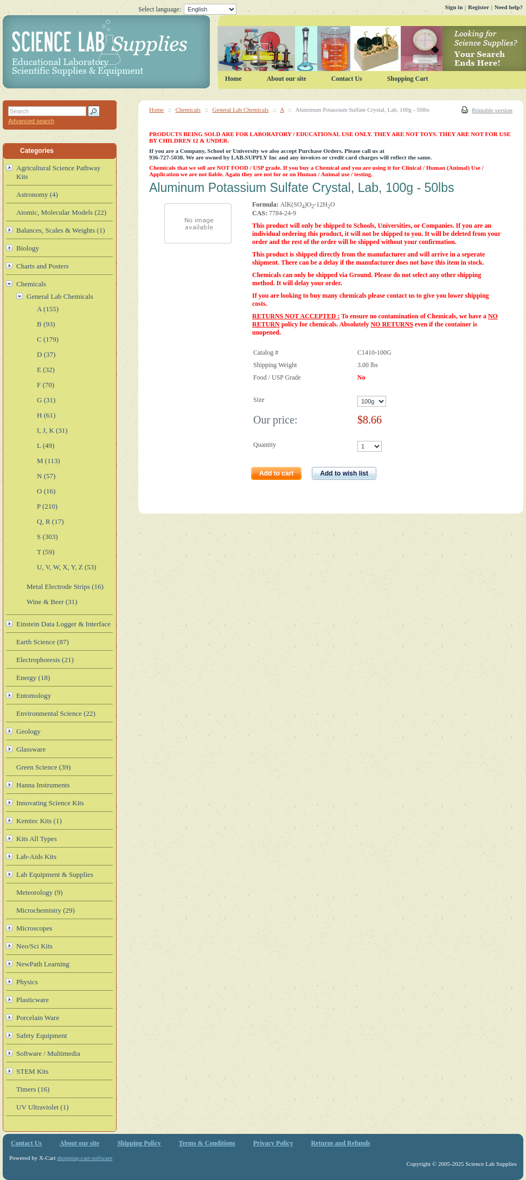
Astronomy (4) (37, 194)
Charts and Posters (42, 266)
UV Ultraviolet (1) (42, 1107)
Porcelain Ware (37, 1018)
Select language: (187, 9)
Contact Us (346, 78)
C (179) (48, 339)
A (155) (48, 309)
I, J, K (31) (52, 430)
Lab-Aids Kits (36, 856)
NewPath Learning (42, 964)
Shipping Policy (139, 1143)
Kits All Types (36, 839)
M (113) (48, 461)
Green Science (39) (43, 767)
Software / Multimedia (48, 1053)
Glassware (31, 749)
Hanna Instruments (43, 785)
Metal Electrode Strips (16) (65, 586)
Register (478, 7)
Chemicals (188, 109)
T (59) (46, 552)
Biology (27, 248)
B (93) (46, 324)
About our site (286, 78)
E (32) (46, 369)
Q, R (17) (50, 521)
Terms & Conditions (207, 1143)
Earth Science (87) (42, 642)
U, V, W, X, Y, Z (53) (67, 567)
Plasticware (32, 1000)
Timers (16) (32, 1089)
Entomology (33, 695)
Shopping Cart (407, 78)
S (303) (47, 537)
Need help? (509, 7)
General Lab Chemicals (241, 109)
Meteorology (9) (39, 892)
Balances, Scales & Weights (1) (60, 230)
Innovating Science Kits (50, 803)
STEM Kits (32, 1071)
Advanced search (31, 121)
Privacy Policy (273, 1143)
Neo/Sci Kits (34, 946)
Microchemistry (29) (45, 910)
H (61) (46, 415)
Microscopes (34, 928)
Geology (28, 731)
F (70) (45, 385)
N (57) (46, 476)
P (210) (47, 506)
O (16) (46, 491)
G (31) (46, 400)
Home (156, 109)
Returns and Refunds (340, 1143)
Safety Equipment (41, 1035)
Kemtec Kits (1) (39, 821)
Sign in (454, 7)
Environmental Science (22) (55, 713)
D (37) (46, 354)
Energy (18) (33, 678)
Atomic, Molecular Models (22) (61, 212)
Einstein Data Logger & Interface (63, 624)
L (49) (45, 445)
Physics (27, 982)
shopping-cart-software (84, 1158)
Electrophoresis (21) (45, 660)
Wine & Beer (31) (52, 602)
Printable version (492, 110)
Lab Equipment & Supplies (54, 874)
